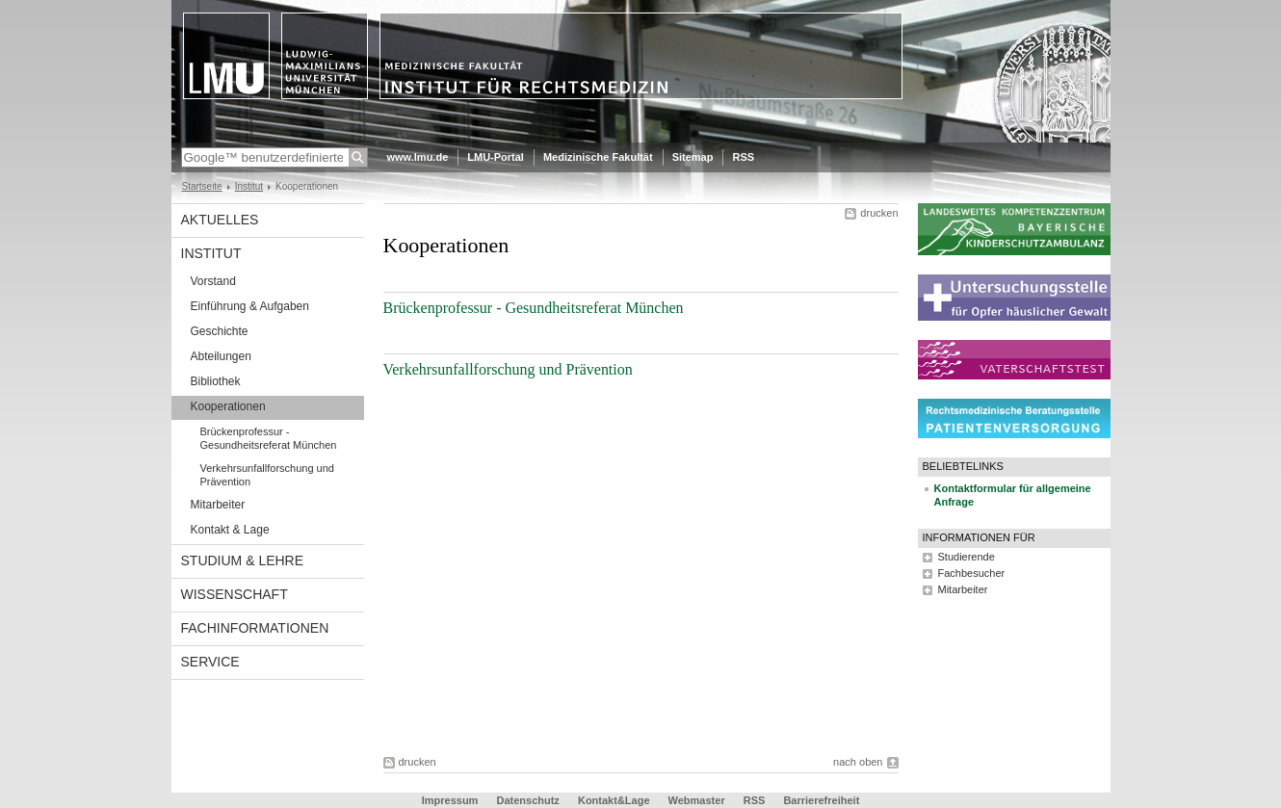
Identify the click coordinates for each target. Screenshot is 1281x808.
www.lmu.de (418, 157)
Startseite (202, 186)
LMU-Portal (495, 157)
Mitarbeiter (218, 504)
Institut (249, 186)
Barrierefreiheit (821, 800)
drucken (879, 213)
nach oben (857, 762)
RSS (743, 157)
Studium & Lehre (242, 560)
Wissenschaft (234, 594)
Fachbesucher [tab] (972, 573)
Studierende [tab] (966, 556)
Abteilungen (221, 356)
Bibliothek (216, 381)
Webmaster (696, 800)
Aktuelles (220, 219)
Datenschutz (527, 800)
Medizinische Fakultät (598, 157)
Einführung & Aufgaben (250, 306)
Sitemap (693, 157)
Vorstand (213, 281)
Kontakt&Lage (614, 800)
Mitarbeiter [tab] (963, 589)
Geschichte (219, 331)
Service (210, 661)
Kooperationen (228, 406)
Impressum (450, 800)
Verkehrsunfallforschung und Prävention (267, 474)
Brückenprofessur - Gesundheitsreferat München (268, 438)
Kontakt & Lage (230, 529)
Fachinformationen (255, 628)
